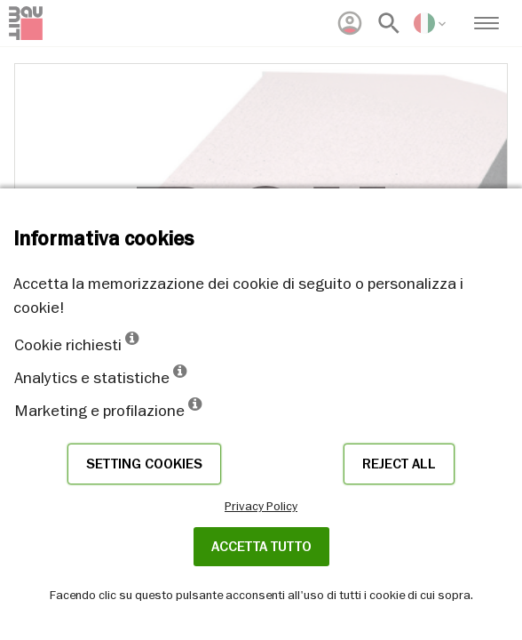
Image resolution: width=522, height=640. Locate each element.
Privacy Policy (261, 506)
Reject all (399, 464)
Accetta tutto (261, 547)
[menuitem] (350, 23)
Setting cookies (144, 464)
